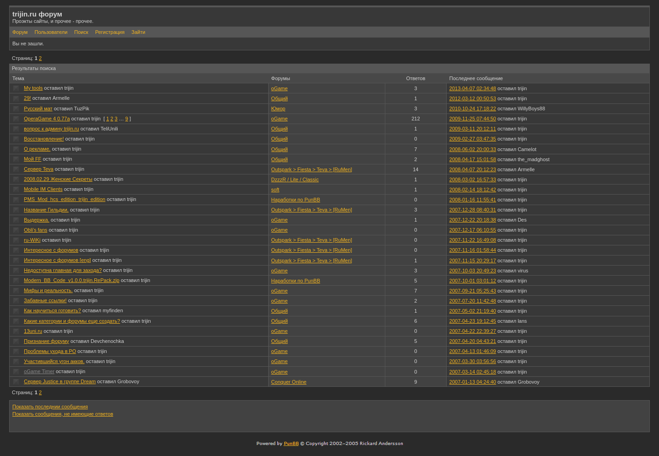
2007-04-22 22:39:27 (472, 331)
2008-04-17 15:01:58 (472, 159)
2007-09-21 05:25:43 (472, 290)
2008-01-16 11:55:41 (472, 199)
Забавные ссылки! (45, 300)
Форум (19, 32)
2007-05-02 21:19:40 (472, 311)
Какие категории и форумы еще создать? (72, 321)
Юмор (278, 108)
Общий (279, 98)
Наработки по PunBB (295, 199)
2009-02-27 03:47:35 (472, 138)
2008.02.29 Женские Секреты (58, 179)
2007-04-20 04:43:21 (472, 341)
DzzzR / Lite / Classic (295, 179)
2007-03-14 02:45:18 (472, 372)
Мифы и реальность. (48, 290)
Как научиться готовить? (52, 310)
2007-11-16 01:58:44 (472, 250)
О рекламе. (37, 149)
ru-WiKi (32, 240)
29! (27, 98)
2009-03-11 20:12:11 (472, 128)
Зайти (138, 32)
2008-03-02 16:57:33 (472, 179)
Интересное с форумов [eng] (57, 260)
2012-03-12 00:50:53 (472, 98)
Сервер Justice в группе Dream (60, 381)
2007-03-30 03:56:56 (472, 361)
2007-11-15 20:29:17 (472, 260)
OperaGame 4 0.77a (47, 118)
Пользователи (50, 32)
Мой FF (32, 159)
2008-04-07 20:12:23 (472, 169)
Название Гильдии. (46, 209)
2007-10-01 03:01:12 (472, 280)
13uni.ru (33, 331)
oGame (279, 88)
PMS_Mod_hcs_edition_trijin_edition (64, 199)
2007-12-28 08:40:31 (472, 209)
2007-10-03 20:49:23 (472, 270)
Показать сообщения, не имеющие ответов (62, 414)
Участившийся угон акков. (54, 361)
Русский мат (38, 108)
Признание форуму (46, 341)
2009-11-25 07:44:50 (472, 118)
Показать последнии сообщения (50, 406)
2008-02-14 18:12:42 (472, 189)
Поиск (81, 32)
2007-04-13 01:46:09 (472, 351)
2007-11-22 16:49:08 (472, 240)
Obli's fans (35, 230)
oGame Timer (39, 371)
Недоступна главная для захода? (63, 270)
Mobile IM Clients (43, 189)
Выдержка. (36, 220)
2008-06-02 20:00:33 (472, 149)
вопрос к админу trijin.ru (51, 128)
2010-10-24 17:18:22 (472, 108)
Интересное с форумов (51, 250)
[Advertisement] (539, 415)
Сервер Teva (38, 169)
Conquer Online (289, 382)
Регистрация (109, 32)
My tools (33, 88)
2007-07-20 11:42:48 (472, 301)
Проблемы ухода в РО (50, 351)
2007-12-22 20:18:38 (472, 220)
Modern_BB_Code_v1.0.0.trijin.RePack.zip (71, 280)
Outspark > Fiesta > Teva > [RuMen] (311, 169)
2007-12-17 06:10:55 (472, 230)
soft (275, 189)
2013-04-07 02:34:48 (472, 88)
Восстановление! (44, 138)
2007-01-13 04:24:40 (472, 382)
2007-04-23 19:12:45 (472, 321)
